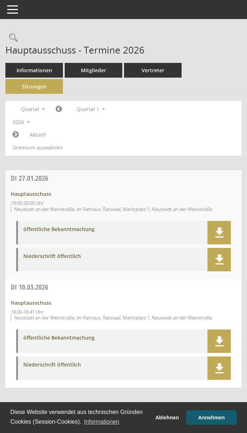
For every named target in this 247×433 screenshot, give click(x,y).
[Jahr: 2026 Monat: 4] (15, 134)
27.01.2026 (29, 178)
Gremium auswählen (38, 147)
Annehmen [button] (211, 417)
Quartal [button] (33, 109)
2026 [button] (21, 122)
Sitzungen (34, 86)
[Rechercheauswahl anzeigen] (11, 38)
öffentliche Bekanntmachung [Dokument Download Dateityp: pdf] (59, 229)
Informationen (34, 70)
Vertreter (153, 70)
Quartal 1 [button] (91, 109)
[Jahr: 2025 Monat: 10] (58, 109)
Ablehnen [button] (167, 417)
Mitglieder (93, 70)
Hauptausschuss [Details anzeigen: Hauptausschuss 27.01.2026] (31, 193)
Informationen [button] (101, 422)
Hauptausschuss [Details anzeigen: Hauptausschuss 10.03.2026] (31, 302)
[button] (219, 232)
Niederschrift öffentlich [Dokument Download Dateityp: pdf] (52, 256)
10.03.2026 (29, 287)
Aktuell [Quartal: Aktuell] (37, 134)
